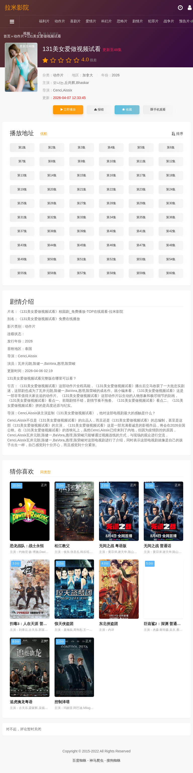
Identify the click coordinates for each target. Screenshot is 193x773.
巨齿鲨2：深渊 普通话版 (164, 624)
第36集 (170, 217)
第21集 (81, 189)
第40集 (111, 231)
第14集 (52, 175)
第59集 (141, 273)
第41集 (141, 231)
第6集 (171, 147)
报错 (99, 109)
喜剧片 (75, 21)
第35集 (141, 217)
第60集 (170, 273)
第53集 (141, 259)
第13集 (22, 175)
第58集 (111, 273)
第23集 (141, 189)
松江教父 (62, 546)
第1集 (22, 147)
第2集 (52, 147)
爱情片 (91, 21)
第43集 (22, 245)
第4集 (111, 147)
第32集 (52, 217)
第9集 (81, 161)
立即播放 (68, 109)
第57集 (81, 273)
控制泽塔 (62, 702)
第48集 (170, 245)
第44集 (52, 245)
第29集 (141, 203)
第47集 (141, 245)
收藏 (127, 109)
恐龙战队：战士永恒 (27, 546)
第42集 (170, 231)
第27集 (81, 203)
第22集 (111, 189)
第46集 (111, 245)
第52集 (111, 259)
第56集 (52, 273)
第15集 (81, 175)
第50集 (52, 259)
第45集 (81, 245)
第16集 (111, 175)
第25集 (22, 203)
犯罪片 (153, 21)
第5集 (141, 147)
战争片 (169, 21)
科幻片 (107, 21)
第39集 (81, 231)
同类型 (45, 472)
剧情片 (138, 21)
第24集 (170, 189)
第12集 (170, 161)
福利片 (44, 21)
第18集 (170, 175)
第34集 (111, 217)
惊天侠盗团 (64, 624)
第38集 (52, 231)
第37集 (22, 231)
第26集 (52, 203)
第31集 (22, 217)
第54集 (170, 259)
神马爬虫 (96, 760)
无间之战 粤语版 (112, 546)
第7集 (22, 161)
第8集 (52, 161)
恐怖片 (122, 21)
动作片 (60, 21)
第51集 (81, 259)
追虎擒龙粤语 (21, 702)
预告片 (184, 21)
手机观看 (158, 109)
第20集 (52, 189)
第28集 (111, 203)
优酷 (43, 134)
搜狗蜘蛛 (114, 760)
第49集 (22, 259)
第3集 (81, 147)
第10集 (111, 161)
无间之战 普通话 (157, 546)
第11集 (141, 161)
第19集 (22, 189)
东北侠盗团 (108, 624)
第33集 (81, 217)
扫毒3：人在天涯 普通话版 (32, 624)
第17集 (141, 175)
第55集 (22, 273)
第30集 (170, 203)
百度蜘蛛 (79, 760)
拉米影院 (17, 7)
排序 (177, 134)
